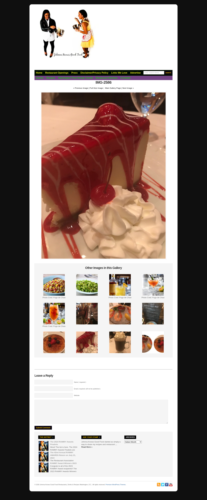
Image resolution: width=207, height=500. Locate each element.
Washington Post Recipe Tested (75, 78)
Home (39, 73)
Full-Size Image (96, 88)
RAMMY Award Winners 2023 (63, 468)
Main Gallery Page (113, 88)
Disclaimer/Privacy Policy (94, 73)
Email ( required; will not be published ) (87, 389)
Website (76, 395)
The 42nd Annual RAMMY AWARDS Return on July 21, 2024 (63, 459)
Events (39, 78)
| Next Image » (127, 88)
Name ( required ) (80, 382)
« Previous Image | (81, 88)
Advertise (135, 73)
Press (74, 73)
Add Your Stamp (90, 442)
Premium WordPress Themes (115, 489)
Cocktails (125, 78)
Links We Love (119, 73)
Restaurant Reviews (107, 78)
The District (46, 442)
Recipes (50, 78)
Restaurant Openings (56, 73)
